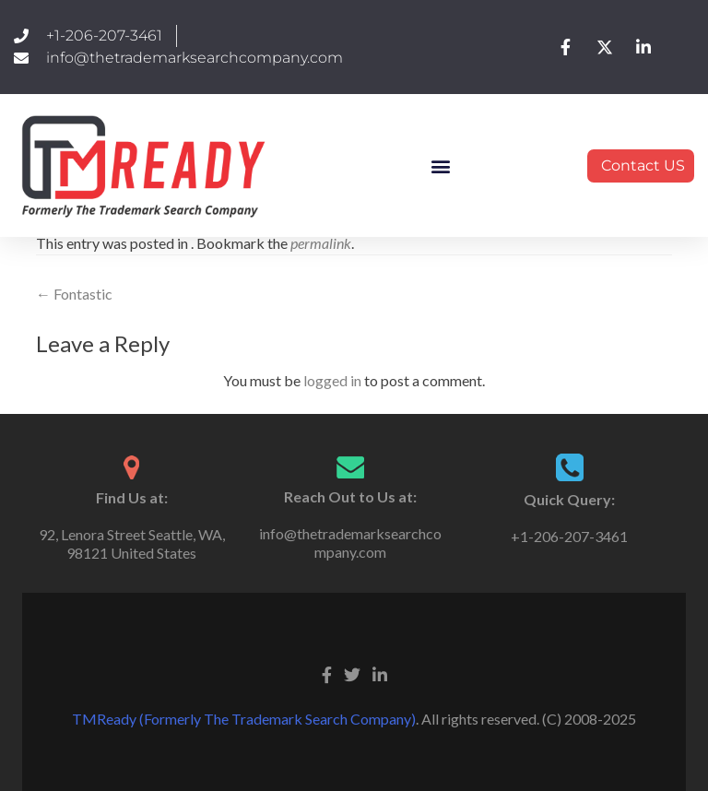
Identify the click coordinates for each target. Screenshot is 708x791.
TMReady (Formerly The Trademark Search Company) (244, 718)
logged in (332, 380)
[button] (441, 165)
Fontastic (74, 293)
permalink (320, 243)
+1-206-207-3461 (569, 536)
